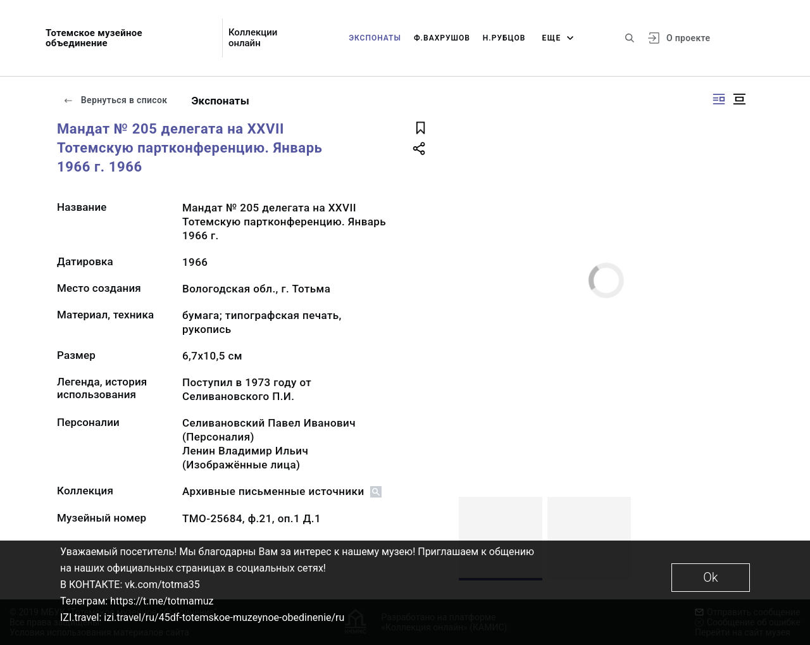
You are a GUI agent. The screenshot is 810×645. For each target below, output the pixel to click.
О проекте (688, 38)
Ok (710, 577)
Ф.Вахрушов (442, 38)
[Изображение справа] (719, 99)
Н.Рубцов (504, 38)
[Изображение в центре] (739, 99)
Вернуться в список (115, 100)
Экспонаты (375, 38)
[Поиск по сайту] (629, 38)
